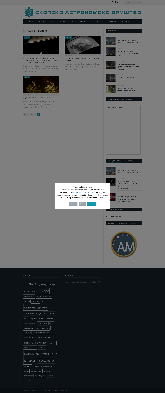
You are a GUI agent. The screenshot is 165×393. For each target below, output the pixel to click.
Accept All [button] (92, 204)
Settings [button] (73, 204)
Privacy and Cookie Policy (82, 192)
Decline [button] (82, 204)
